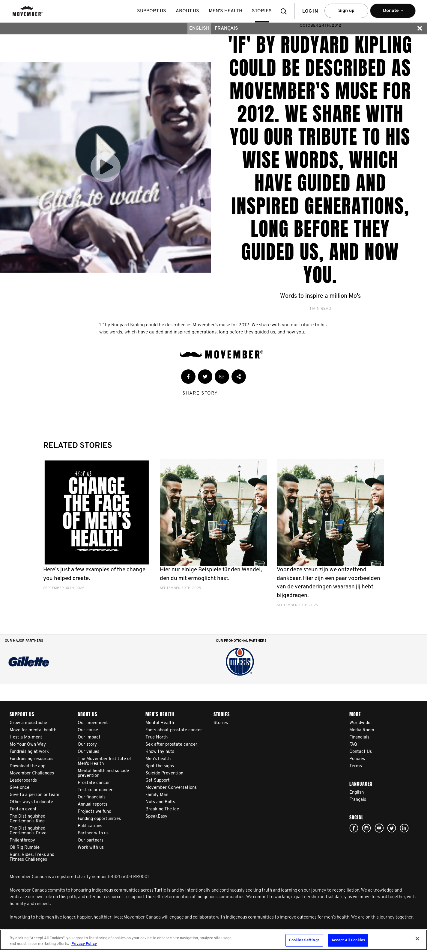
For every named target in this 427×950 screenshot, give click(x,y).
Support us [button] (151, 11)
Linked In (404, 828)
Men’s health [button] (225, 11)
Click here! (366, 828)
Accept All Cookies (348, 940)
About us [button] (187, 11)
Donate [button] (393, 13)
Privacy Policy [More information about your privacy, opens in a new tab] (84, 944)
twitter (391, 828)
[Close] (417, 938)
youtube (379, 828)
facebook (353, 828)
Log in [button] (310, 11)
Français (226, 28)
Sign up (346, 10)
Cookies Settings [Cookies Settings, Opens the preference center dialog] (304, 940)
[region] (213, 939)
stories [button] (262, 11)
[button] (285, 11)
